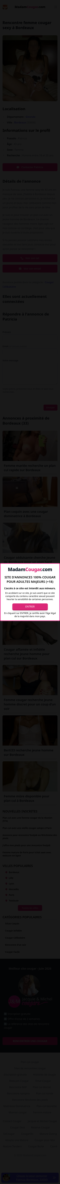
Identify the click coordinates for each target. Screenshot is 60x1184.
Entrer (30, 606)
